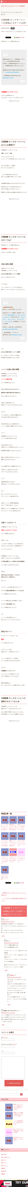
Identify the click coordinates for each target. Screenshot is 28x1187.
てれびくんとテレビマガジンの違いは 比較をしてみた (13, 859)
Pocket (22, 37)
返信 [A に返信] (6, 970)
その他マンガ (6, 1157)
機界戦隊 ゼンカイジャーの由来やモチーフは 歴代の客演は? (13, 827)
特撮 (13, 28)
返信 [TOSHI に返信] (9, 1004)
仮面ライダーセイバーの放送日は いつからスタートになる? (21, 827)
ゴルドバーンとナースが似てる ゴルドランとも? (21, 859)
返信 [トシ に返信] (3, 936)
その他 (4, 1154)
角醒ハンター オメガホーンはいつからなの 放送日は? (13, 843)
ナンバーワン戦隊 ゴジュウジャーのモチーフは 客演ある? (4, 827)
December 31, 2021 (16, 334)
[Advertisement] (14, 116)
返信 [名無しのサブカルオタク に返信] (3, 1024)
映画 (4, 1168)
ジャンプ (5, 1165)
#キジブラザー (9, 321)
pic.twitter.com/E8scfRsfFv (12, 72)
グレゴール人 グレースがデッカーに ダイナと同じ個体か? (4, 843)
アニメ (4, 1160)
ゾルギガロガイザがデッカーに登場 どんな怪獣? (4, 877)
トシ (5, 919)
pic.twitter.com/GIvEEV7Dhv (10, 329)
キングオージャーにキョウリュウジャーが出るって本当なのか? (4, 860)
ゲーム (4, 1162)
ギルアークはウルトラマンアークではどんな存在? (21, 843)
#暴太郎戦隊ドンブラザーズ (15, 315)
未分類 (4, 1171)
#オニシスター (12, 319)
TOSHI (11, 975)
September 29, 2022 (8, 77)
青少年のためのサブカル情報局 (13, 6)
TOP (12, 12)
